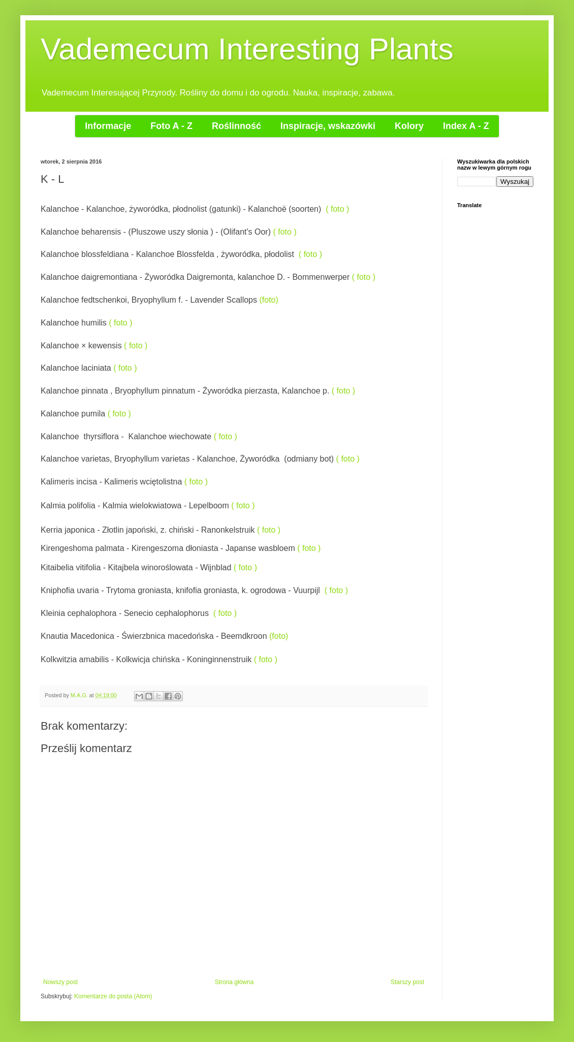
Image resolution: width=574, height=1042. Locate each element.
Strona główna (234, 982)
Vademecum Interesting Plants (247, 49)
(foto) (268, 300)
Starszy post (407, 982)
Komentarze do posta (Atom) (113, 996)
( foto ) (337, 209)
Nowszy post (60, 982)
